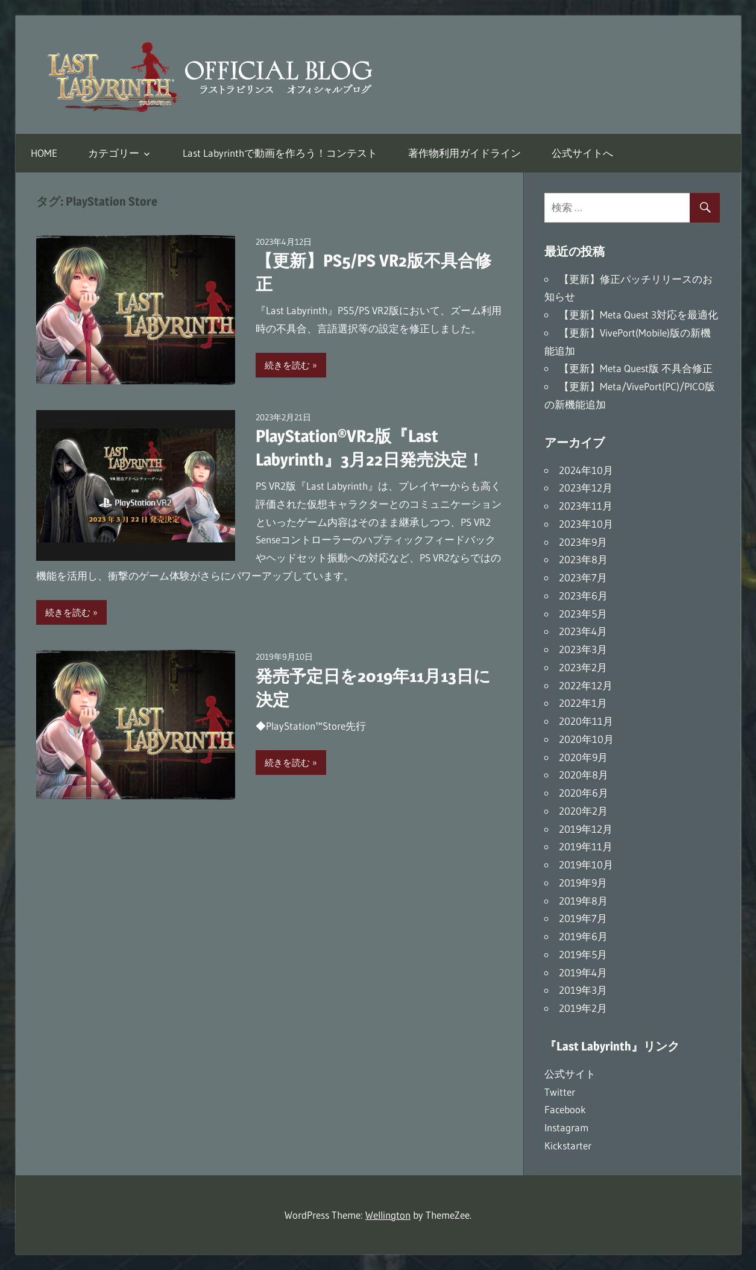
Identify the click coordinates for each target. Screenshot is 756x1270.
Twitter (559, 1091)
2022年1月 (583, 703)
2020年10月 (586, 739)
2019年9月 (583, 882)
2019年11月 (586, 846)
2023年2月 (583, 667)
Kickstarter (567, 1145)
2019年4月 (583, 972)
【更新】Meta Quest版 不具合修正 (636, 368)
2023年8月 (583, 559)
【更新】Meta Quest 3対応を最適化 (638, 314)
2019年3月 (583, 990)
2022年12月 (586, 685)
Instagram (566, 1127)
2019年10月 (586, 864)
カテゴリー (113, 153)
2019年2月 (583, 1008)
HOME (44, 153)
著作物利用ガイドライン (464, 153)
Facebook (565, 1109)
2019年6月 (583, 936)
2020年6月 (583, 792)
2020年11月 (586, 721)
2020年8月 (583, 774)
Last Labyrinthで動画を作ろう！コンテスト (280, 153)
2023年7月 (583, 577)
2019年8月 (583, 900)
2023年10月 (586, 523)
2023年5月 (583, 613)
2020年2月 (583, 810)
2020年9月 (583, 757)
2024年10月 (586, 470)
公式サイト (570, 1073)
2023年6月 (583, 595)
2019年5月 (583, 954)
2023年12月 (586, 487)
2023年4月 (583, 631)
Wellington (388, 1214)
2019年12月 (586, 829)
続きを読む (287, 365)
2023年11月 (586, 505)
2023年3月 (583, 649)
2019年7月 (583, 918)
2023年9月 (583, 541)
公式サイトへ (582, 153)
